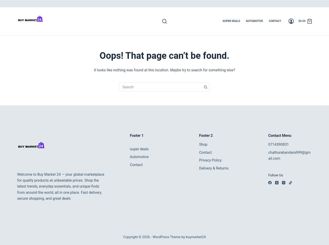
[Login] (291, 21)
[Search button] (205, 87)
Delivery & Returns (213, 168)
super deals (231, 21)
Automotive (254, 21)
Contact (275, 21)
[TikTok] (290, 182)
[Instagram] (283, 182)
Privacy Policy (210, 160)
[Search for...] (160, 87)
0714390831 (278, 144)
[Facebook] (270, 182)
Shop (203, 144)
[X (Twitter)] (277, 182)
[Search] (164, 21)
